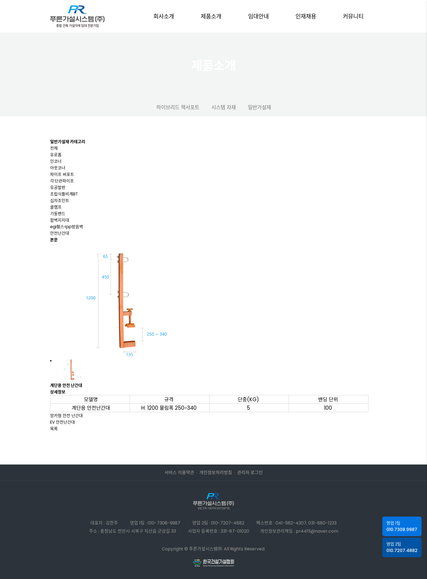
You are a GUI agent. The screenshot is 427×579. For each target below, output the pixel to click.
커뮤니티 (353, 16)
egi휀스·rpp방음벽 (66, 227)
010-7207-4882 (227, 523)
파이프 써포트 (62, 174)
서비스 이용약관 (179, 472)
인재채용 (305, 16)
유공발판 (57, 187)
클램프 (56, 207)
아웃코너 (57, 168)
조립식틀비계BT (64, 194)
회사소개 (163, 16)
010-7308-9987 (164, 523)
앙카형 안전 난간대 (66, 415)
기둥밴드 (57, 213)
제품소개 (211, 16)
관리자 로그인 (250, 472)
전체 (54, 148)
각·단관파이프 (62, 181)
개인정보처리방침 (215, 472)
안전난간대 (59, 233)
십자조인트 (59, 200)
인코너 (56, 161)
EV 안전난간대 (62, 422)
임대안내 (258, 16)
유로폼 (56, 155)
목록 (54, 429)
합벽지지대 (59, 220)
